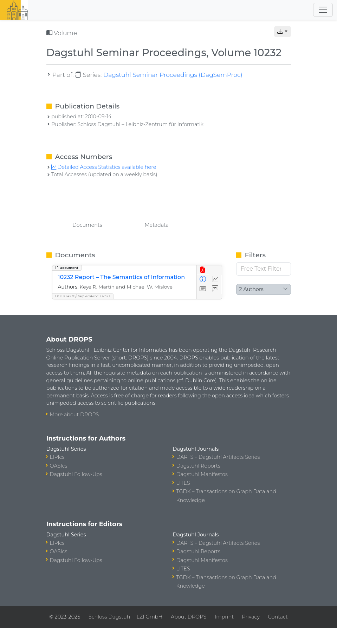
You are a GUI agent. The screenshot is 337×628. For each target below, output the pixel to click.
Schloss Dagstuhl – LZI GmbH (125, 617)
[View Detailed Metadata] (203, 279)
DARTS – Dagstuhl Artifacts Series (218, 457)
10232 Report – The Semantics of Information (121, 277)
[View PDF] (203, 270)
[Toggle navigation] (323, 10)
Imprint (224, 617)
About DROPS (188, 617)
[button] (282, 31)
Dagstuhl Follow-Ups (76, 474)
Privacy (251, 617)
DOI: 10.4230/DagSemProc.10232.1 (82, 296)
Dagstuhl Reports (198, 466)
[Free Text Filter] (263, 269)
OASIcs (58, 466)
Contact (278, 617)
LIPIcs (57, 457)
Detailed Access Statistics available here (103, 167)
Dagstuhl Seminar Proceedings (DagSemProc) (172, 74)
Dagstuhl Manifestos (202, 474)
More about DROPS (74, 414)
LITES (183, 483)
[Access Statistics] (215, 279)
